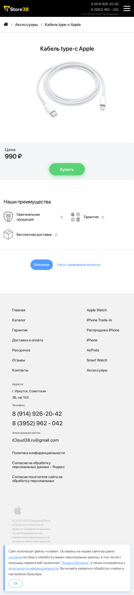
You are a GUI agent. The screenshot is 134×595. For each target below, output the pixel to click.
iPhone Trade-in (99, 320)
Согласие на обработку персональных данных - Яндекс (38, 465)
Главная (18, 310)
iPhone (92, 340)
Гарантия (20, 330)
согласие (15, 557)
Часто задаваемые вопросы (78, 265)
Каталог (19, 320)
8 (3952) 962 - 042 (105, 9)
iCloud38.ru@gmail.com (35, 440)
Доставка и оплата (27, 340)
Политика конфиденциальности (38, 453)
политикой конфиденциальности (34, 568)
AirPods (93, 350)
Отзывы (18, 360)
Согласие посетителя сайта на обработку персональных (37, 479)
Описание (41, 265)
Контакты (20, 370)
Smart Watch (97, 360)
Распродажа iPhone (103, 330)
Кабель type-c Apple (63, 24)
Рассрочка (21, 350)
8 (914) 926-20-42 (105, 4)
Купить (67, 169)
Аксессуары (26, 24)
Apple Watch (97, 310)
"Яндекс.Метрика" (75, 563)
